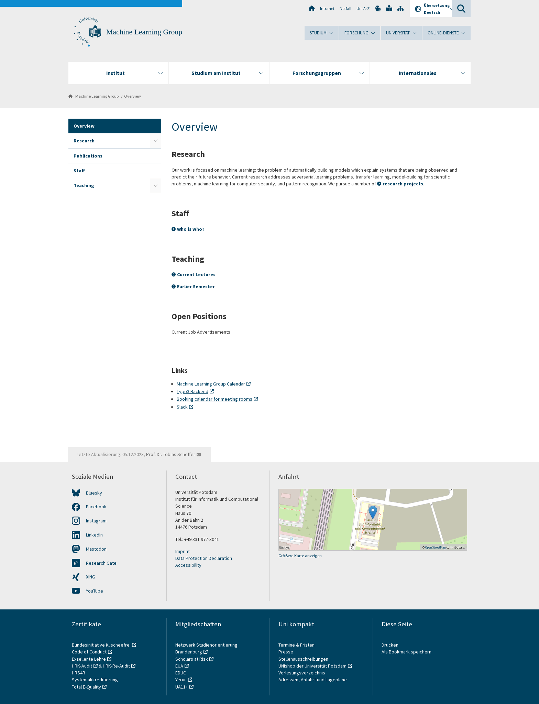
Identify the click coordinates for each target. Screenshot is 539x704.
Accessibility (188, 565)
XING (90, 577)
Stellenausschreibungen (303, 659)
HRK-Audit (82, 666)
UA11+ (181, 687)
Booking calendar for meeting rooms (214, 399)
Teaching (84, 185)
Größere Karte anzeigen (300, 555)
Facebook (96, 506)
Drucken (390, 645)
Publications (88, 156)
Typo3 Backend (192, 391)
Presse (286, 652)
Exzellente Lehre (89, 659)
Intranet (327, 8)
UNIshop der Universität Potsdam (312, 666)
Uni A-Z (363, 8)
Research (84, 141)
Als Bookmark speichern (406, 652)
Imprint (182, 551)
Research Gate (101, 563)
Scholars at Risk (191, 659)
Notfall (345, 8)
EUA (179, 666)
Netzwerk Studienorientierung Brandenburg (206, 648)
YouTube (94, 591)
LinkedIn (94, 535)
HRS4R (78, 673)
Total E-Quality (86, 687)
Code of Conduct (89, 652)
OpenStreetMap (435, 547)
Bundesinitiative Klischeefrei (101, 645)
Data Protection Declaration (203, 558)
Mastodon (96, 549)
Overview (132, 96)
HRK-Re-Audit (116, 666)
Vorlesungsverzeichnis (302, 673)
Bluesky (94, 493)
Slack (182, 407)
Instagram (96, 521)
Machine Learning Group (144, 32)
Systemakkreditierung (95, 679)
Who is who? (191, 229)
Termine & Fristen (297, 645)
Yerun (181, 679)
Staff (79, 170)
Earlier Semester (196, 286)
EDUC (180, 673)
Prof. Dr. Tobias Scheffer (170, 454)
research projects (403, 184)
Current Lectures (196, 274)
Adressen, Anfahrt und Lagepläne (312, 679)
